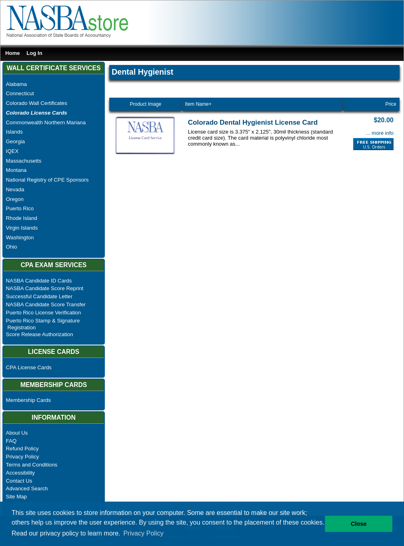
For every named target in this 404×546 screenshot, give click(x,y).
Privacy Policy (22, 457)
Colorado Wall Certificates (36, 103)
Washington (20, 237)
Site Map (16, 497)
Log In (34, 53)
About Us (17, 433)
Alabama (16, 84)
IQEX (12, 151)
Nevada (15, 189)
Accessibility (20, 473)
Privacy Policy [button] (143, 533)
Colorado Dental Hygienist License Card (253, 122)
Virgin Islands (22, 228)
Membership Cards (28, 400)
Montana (16, 170)
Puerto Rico (20, 208)
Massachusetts (24, 161)
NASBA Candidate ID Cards (39, 281)
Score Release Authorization (39, 334)
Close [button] (359, 524)
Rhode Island (21, 218)
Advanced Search (27, 488)
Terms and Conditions (32, 465)
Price (390, 104)
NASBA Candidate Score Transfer (46, 304)
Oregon (15, 199)
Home (12, 53)
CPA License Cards (29, 367)
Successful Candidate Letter (39, 296)
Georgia (15, 141)
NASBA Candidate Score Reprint (44, 288)
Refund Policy (22, 449)
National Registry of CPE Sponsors (47, 180)
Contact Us (19, 481)
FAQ (11, 441)
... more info (380, 133)
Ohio (11, 247)
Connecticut (20, 93)
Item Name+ (198, 104)
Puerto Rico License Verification (43, 313)
